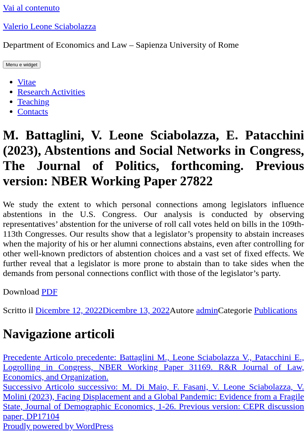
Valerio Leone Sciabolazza (49, 26)
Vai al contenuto (31, 7)
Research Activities (51, 91)
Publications (276, 310)
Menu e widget (21, 64)
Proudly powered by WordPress (58, 426)
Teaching (33, 101)
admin (207, 310)
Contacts (32, 111)
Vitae (26, 82)
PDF (49, 291)
